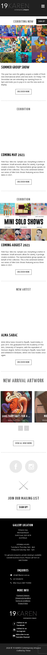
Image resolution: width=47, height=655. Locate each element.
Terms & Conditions (23, 601)
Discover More (23, 92)
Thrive (27, 650)
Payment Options (23, 595)
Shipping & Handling (23, 598)
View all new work (23, 443)
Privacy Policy (23, 603)
